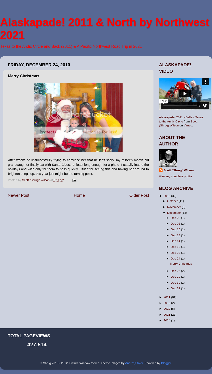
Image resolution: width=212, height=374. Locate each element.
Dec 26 (176, 271)
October (173, 201)
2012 (167, 303)
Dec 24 (176, 258)
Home (79, 195)
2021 (167, 314)
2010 (167, 196)
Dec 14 (176, 241)
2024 (167, 320)
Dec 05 (176, 223)
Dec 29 (176, 276)
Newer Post (18, 195)
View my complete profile (175, 176)
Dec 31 (176, 288)
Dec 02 (176, 217)
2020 (167, 308)
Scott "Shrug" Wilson (178, 170)
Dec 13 (176, 235)
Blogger (166, 363)
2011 (167, 297)
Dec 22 (176, 252)
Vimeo (188, 125)
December (174, 212)
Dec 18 (176, 246)
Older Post (139, 195)
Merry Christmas (181, 263)
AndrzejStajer (134, 363)
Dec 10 (176, 229)
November (174, 207)
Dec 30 (176, 282)
